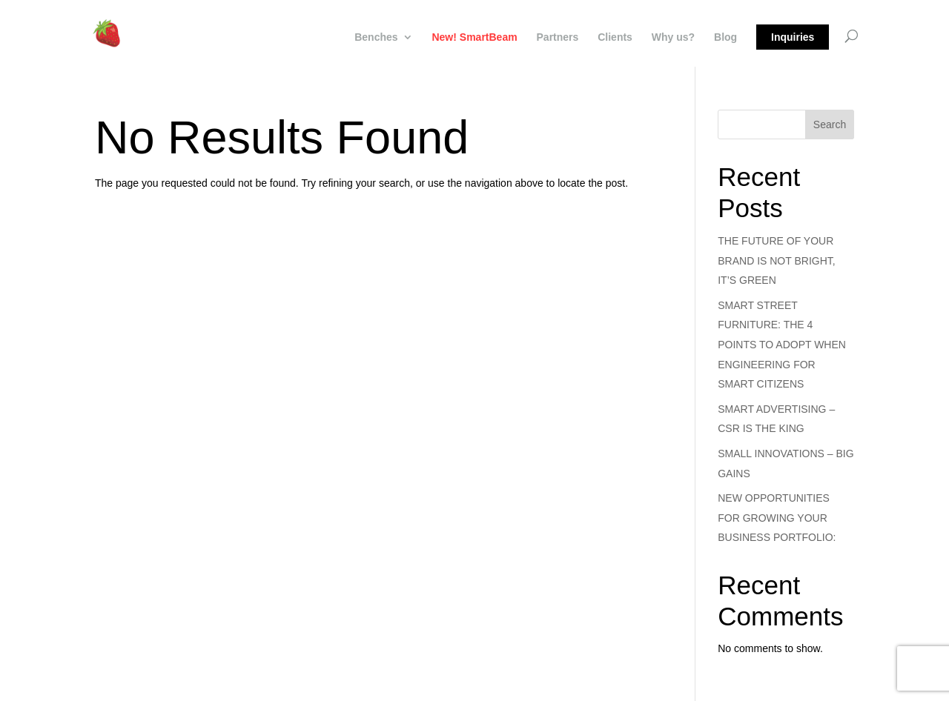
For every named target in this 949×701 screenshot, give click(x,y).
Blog (725, 37)
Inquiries (792, 37)
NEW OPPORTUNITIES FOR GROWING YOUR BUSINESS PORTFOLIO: (777, 517)
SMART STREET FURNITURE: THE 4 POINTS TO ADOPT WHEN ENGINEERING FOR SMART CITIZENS (782, 344)
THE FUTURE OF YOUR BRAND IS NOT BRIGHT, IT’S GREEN (776, 260)
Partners (558, 37)
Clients (615, 37)
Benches (375, 37)
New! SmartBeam (474, 37)
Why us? (673, 37)
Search (829, 124)
